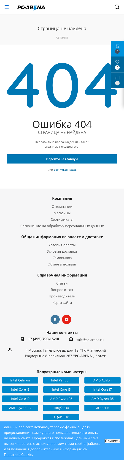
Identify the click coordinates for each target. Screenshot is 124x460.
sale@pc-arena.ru (90, 339)
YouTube (66, 319)
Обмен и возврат (62, 264)
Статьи (62, 283)
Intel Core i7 (102, 389)
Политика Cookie (18, 454)
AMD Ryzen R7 (20, 408)
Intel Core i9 (20, 398)
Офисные (61, 417)
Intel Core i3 (20, 389)
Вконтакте (55, 319)
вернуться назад (65, 170)
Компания (62, 198)
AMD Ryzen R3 (61, 398)
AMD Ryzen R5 (103, 398)
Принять (112, 441)
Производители (62, 296)
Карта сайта (62, 302)
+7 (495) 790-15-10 (43, 338)
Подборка (61, 408)
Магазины (62, 213)
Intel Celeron (20, 380)
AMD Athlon (102, 380)
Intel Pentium (61, 380)
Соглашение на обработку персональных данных (62, 225)
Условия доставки (62, 251)
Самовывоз (62, 257)
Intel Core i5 (61, 389)
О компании (62, 206)
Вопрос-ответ (62, 289)
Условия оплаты (62, 245)
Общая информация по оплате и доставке (62, 236)
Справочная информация (62, 275)
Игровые (103, 408)
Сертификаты (62, 219)
